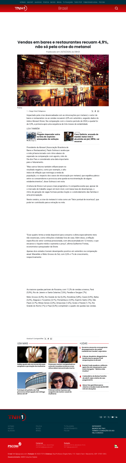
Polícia (46, 2)
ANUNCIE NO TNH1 (98, 428)
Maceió (30, 2)
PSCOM (66, 431)
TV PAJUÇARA (69, 426)
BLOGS (38, 428)
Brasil (59, 2)
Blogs (52, 2)
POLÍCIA (39, 426)
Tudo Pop (78, 2)
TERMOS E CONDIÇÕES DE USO (103, 431)
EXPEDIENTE (96, 426)
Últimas (23, 2)
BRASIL (38, 431)
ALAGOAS (11, 431)
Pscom (102, 2)
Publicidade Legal (90, 2)
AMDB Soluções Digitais (29, 457)
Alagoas (38, 2)
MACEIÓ (11, 428)
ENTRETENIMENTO (70, 428)
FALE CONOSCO (97, 433)
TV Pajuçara (68, 2)
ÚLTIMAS (11, 426)
